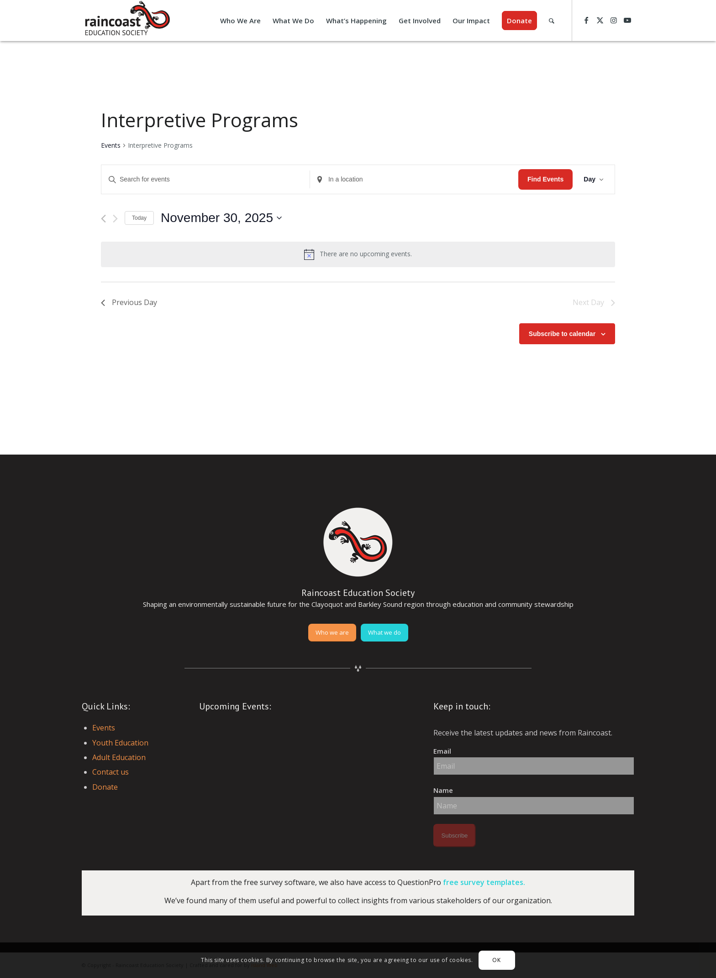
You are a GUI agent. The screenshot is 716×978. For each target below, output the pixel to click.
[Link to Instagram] (614, 20)
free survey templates (483, 882)
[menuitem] (240, 20)
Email (442, 750)
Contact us (110, 772)
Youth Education (120, 743)
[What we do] (384, 633)
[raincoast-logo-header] (126, 20)
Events (111, 145)
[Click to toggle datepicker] (221, 218)
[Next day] (115, 218)
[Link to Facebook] (586, 20)
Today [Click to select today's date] (139, 218)
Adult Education (119, 757)
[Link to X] (600, 20)
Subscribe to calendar (562, 333)
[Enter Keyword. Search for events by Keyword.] (205, 179)
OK (496, 960)
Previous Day (129, 302)
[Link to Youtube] (627, 20)
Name (443, 790)
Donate (105, 787)
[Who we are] (332, 633)
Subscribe (455, 835)
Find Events (545, 179)
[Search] (551, 20)
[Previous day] (103, 218)
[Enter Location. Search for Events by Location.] (414, 179)
